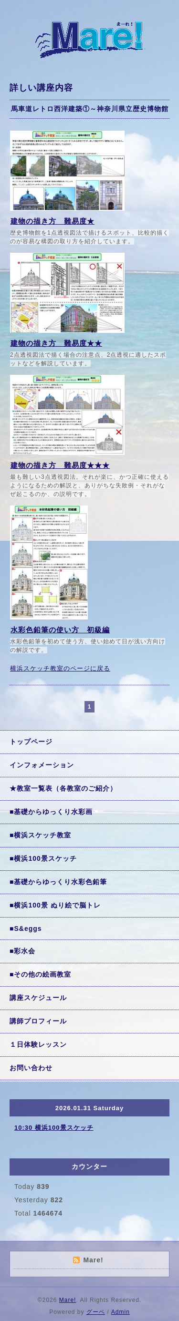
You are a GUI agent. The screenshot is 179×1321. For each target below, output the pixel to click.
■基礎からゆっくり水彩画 (51, 811)
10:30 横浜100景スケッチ (54, 1127)
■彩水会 (22, 951)
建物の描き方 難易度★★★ (60, 465)
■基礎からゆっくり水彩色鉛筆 (58, 882)
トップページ (31, 741)
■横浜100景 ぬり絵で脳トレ (55, 905)
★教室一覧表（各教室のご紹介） (63, 788)
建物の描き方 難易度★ (53, 221)
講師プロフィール (38, 1021)
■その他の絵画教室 (40, 974)
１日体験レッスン (38, 1044)
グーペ (95, 1312)
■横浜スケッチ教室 (40, 835)
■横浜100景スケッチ (43, 858)
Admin (120, 1312)
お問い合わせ (31, 1068)
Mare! (67, 1300)
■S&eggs (26, 928)
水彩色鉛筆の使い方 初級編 (60, 630)
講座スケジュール (38, 997)
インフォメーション (42, 765)
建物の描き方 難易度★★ (56, 343)
